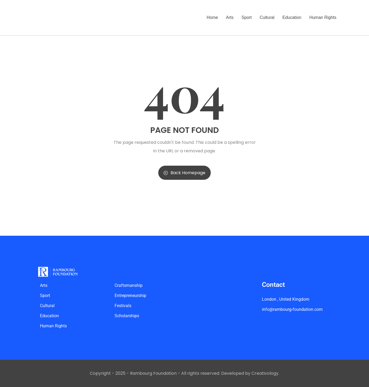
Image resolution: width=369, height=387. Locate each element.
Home (212, 17)
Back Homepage (184, 173)
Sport (247, 17)
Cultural (267, 17)
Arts (229, 17)
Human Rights (322, 17)
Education (291, 17)
